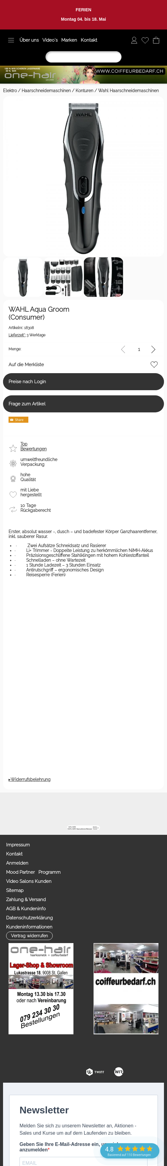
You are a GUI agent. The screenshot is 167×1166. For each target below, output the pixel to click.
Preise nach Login (27, 381)
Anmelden (17, 863)
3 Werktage (27, 335)
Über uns (29, 40)
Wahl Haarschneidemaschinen (128, 90)
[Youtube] (98, 809)
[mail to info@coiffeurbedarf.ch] (65, 809)
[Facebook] (82, 809)
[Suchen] (83, 57)
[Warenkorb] (156, 40)
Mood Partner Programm (33, 872)
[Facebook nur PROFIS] (115, 809)
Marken (69, 40)
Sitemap (14, 890)
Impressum (18, 845)
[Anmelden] (134, 40)
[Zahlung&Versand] (131, 809)
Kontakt (89, 40)
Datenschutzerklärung (29, 918)
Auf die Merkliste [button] (26, 364)
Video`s (50, 40)
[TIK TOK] (148, 809)
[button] (11, 40)
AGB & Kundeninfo (26, 908)
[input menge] (138, 349)
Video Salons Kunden (29, 881)
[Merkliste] (145, 40)
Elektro (10, 90)
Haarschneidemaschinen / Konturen (57, 90)
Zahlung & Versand (26, 899)
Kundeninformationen (29, 927)
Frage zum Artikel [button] (27, 404)
